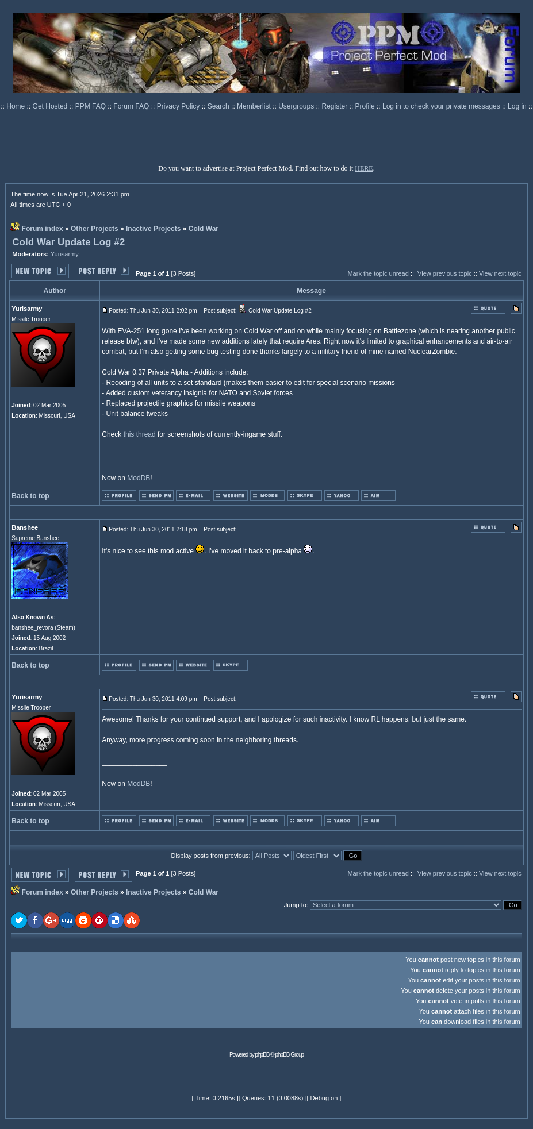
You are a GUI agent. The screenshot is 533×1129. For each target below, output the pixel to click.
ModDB (138, 478)
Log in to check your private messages (442, 106)
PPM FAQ (91, 106)
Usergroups (297, 106)
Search (219, 106)
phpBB (262, 1054)
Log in (517, 106)
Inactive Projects (153, 229)
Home (16, 106)
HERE (364, 168)
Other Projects (94, 229)
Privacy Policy (179, 106)
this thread (140, 434)
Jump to (295, 904)
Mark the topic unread (377, 273)
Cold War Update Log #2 (68, 242)
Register (336, 106)
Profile (366, 106)
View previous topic (444, 273)
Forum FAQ (132, 106)
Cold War (203, 229)
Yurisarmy (65, 254)
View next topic (500, 273)
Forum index (42, 229)
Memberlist (255, 106)
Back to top (30, 496)
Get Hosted (51, 106)
